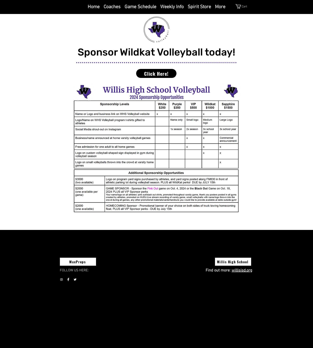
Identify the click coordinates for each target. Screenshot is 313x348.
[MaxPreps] (78, 262)
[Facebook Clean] (68, 279)
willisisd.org (242, 270)
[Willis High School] (233, 262)
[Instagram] (61, 279)
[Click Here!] (156, 73)
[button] (245, 6)
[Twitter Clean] (75, 279)
